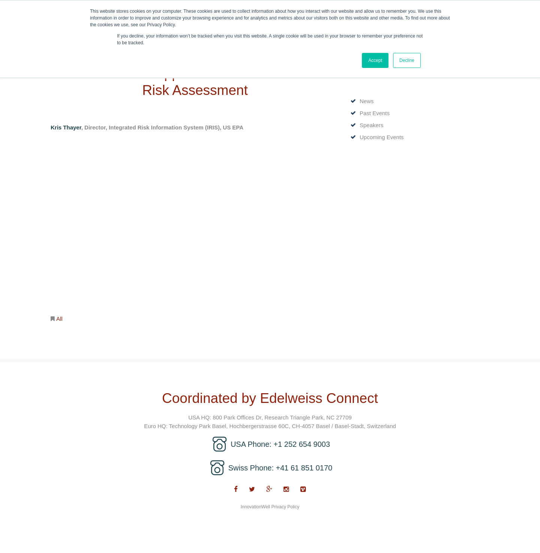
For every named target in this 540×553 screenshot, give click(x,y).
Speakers (371, 125)
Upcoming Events (382, 137)
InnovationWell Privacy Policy (270, 506)
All (59, 319)
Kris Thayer (66, 127)
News (367, 101)
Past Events (375, 113)
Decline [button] (406, 60)
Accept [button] (375, 60)
